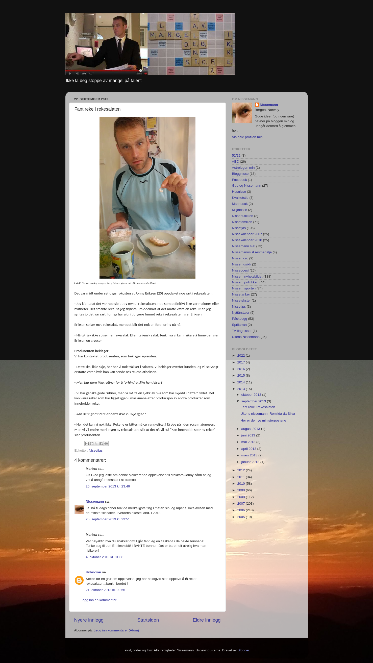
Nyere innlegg (89, 620)
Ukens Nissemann (246, 337)
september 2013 (254, 401)
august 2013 (251, 429)
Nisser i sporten (244, 288)
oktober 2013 (251, 395)
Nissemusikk (241, 264)
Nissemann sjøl (243, 246)
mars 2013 (250, 455)
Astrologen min (243, 167)
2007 (241, 503)
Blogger (243, 650)
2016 (241, 369)
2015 (241, 375)
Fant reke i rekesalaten (257, 407)
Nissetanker (241, 294)
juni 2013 (248, 435)
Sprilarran (239, 325)
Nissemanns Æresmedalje (252, 252)
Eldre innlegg (206, 620)
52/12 (236, 155)
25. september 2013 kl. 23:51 (108, 519)
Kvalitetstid (240, 198)
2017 (241, 362)
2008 (241, 497)
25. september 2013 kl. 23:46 (108, 486)
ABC (235, 161)
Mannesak (240, 204)
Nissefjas (96, 450)
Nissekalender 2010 (247, 240)
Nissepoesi (240, 270)
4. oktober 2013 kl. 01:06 (104, 557)
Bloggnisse (240, 174)
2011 (241, 477)
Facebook (239, 180)
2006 (241, 510)
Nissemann (95, 501)
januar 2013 (250, 462)
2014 (241, 382)
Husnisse (239, 191)
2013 (241, 389)
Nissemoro (240, 258)
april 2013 (249, 449)
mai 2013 (248, 442)
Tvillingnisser (242, 331)
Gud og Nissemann (246, 185)
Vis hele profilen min (247, 137)
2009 (241, 490)
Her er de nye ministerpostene (263, 420)
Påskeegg (239, 319)
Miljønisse (239, 210)
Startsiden (148, 620)
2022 (241, 355)
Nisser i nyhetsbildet (247, 276)
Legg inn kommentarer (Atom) (116, 630)
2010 (241, 483)
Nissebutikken (242, 216)
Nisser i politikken (245, 282)
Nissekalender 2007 (247, 234)
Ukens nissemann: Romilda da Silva (267, 413)
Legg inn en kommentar (99, 600)
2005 (241, 517)
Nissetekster (241, 300)
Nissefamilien (242, 222)
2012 (241, 470)
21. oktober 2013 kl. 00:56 (105, 590)
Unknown (93, 572)
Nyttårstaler (241, 312)
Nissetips (239, 306)
